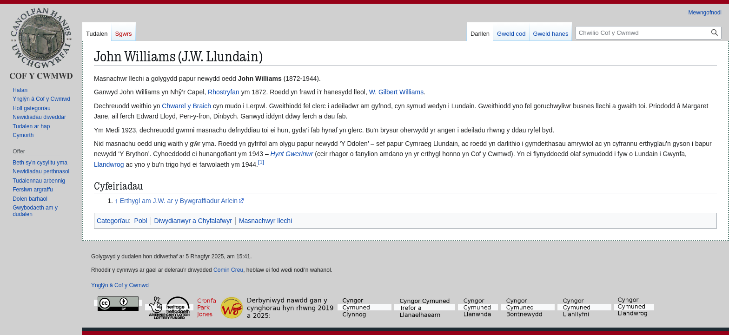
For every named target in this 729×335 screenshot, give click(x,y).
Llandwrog (109, 164)
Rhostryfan (223, 92)
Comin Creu (228, 270)
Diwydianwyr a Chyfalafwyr (193, 220)
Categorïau (113, 220)
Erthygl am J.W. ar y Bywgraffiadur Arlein (179, 200)
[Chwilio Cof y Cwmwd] (649, 32)
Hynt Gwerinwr (292, 154)
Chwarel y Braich (186, 106)
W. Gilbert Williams (396, 92)
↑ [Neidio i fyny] (116, 200)
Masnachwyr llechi (265, 220)
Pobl (140, 220)
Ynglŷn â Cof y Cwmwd (120, 285)
